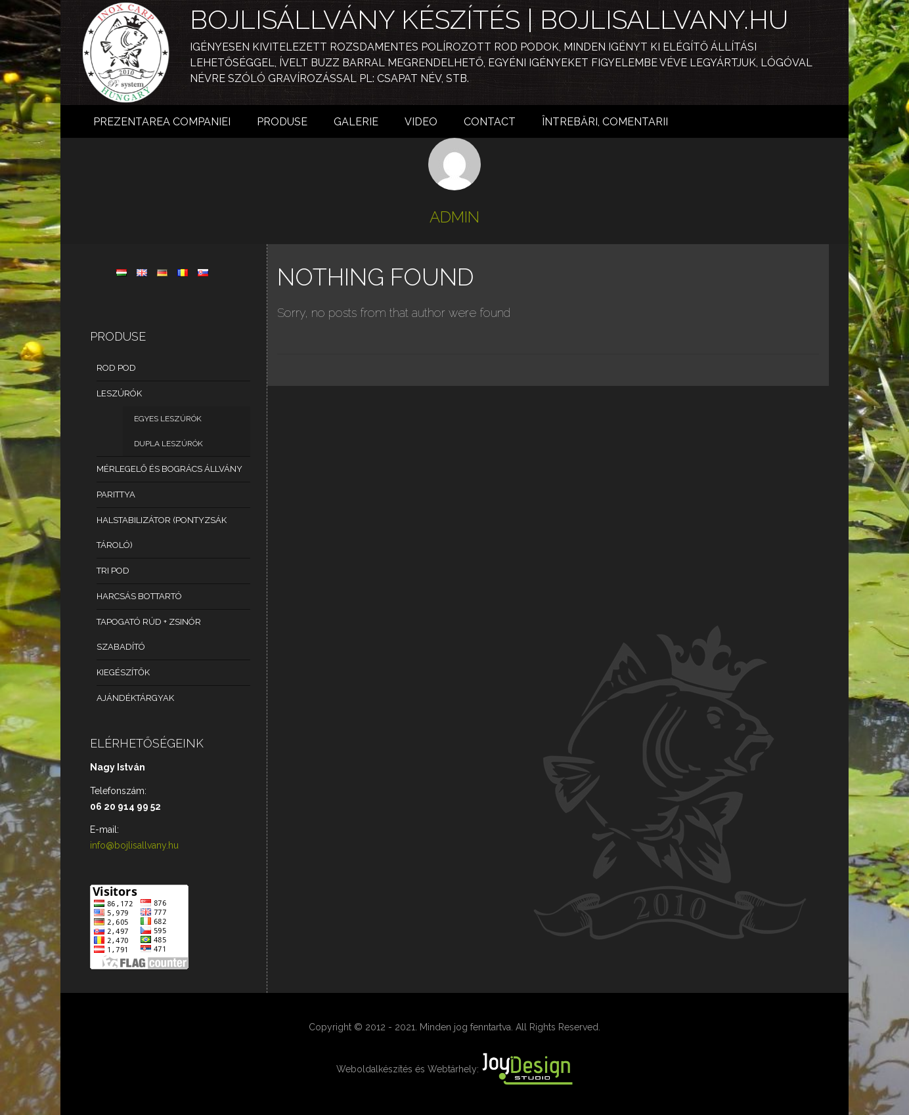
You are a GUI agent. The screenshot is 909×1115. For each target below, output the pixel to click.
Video (421, 122)
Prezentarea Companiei (162, 122)
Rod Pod (116, 368)
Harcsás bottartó (139, 596)
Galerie (356, 122)
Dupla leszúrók (168, 443)
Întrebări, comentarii (605, 122)
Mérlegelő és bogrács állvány (169, 469)
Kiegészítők (123, 672)
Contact (490, 122)
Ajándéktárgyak (135, 698)
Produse (282, 122)
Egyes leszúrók (168, 418)
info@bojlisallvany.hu (134, 845)
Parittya (116, 494)
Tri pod (113, 571)
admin (454, 216)
